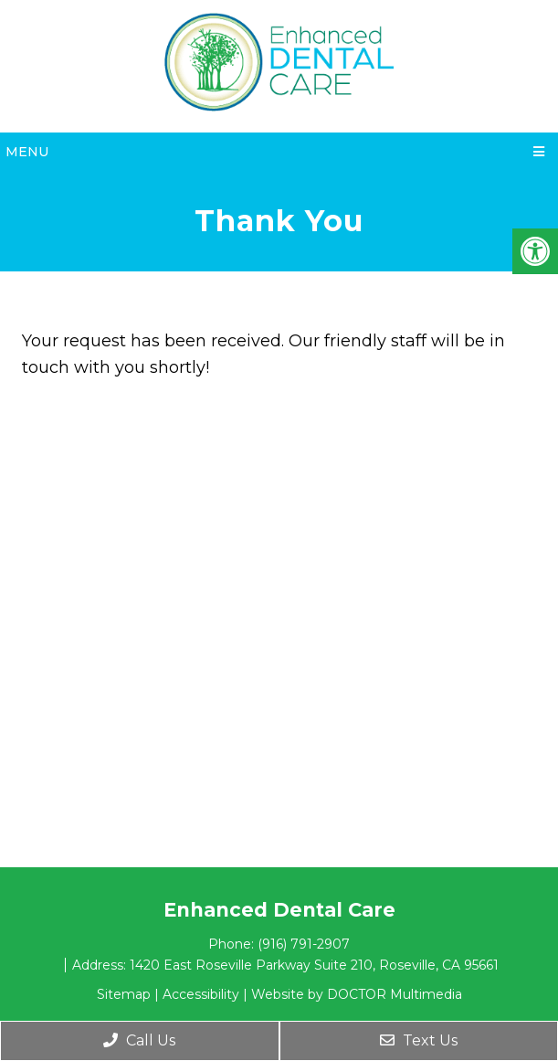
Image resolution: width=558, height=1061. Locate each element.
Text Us (419, 1040)
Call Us (139, 1040)
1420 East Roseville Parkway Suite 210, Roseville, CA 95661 (314, 965)
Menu (26, 151)
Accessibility (201, 994)
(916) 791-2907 (304, 944)
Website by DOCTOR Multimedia (356, 994)
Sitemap (124, 994)
